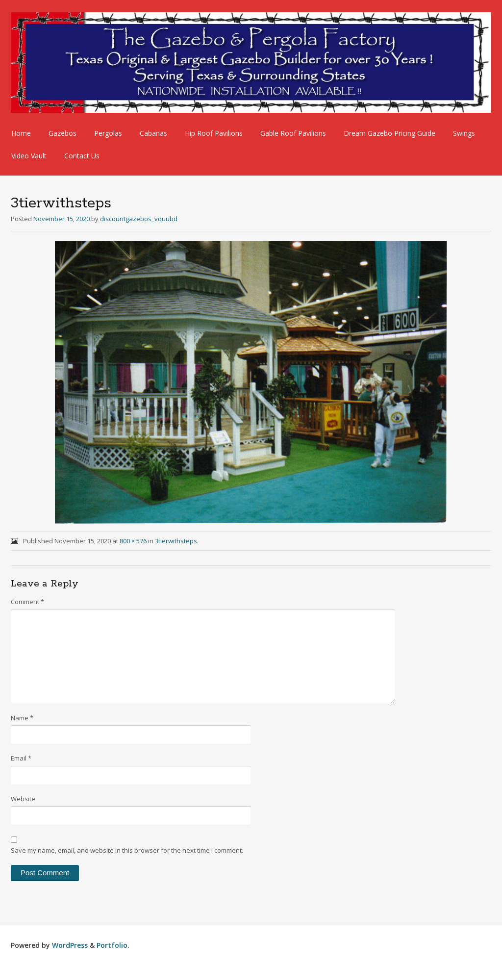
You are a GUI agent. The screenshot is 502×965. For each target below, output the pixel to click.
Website (23, 798)
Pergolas (108, 133)
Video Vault (29, 155)
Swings (464, 133)
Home (21, 133)
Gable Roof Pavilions (293, 133)
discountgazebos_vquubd (138, 218)
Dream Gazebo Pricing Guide (389, 133)
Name (22, 717)
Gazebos (62, 133)
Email (21, 758)
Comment (27, 601)
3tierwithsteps (176, 540)
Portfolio (112, 945)
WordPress (70, 945)
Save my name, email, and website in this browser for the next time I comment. (127, 850)
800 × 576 (133, 540)
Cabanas (153, 133)
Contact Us (82, 155)
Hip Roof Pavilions (214, 133)
